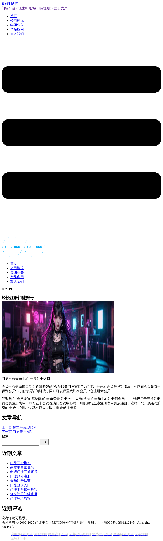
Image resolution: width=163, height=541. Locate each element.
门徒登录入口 (20, 485)
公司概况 (17, 20)
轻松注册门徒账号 (23, 494)
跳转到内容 (10, 4)
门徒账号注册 (20, 476)
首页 (13, 16)
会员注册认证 (20, 481)
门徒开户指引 (20, 463)
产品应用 (17, 29)
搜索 (5, 436)
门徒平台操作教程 (23, 489)
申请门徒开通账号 (23, 472)
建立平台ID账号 (22, 467)
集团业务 (17, 25)
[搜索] (44, 442)
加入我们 (17, 34)
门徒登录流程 (20, 498)
